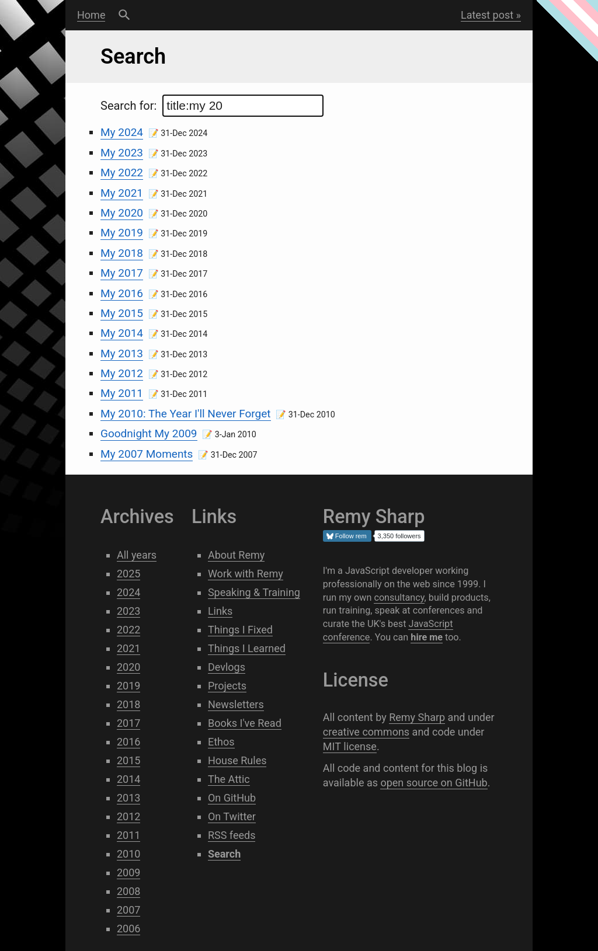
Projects (227, 686)
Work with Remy (245, 573)
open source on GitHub (433, 782)
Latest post (487, 15)
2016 (128, 742)
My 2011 (121, 393)
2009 (128, 872)
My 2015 (121, 313)
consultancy (399, 597)
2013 (128, 798)
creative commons (366, 732)
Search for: (212, 106)
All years (137, 555)
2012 (128, 816)
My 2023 (121, 152)
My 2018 (121, 253)
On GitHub (232, 798)
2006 (128, 928)
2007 (128, 910)
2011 (128, 835)
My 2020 (121, 213)
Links (220, 611)
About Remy (236, 555)
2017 (128, 723)
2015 (128, 760)
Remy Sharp (417, 717)
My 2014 (121, 333)
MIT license (350, 746)
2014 (128, 779)
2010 (128, 854)
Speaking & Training (254, 592)
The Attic (229, 779)
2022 (128, 629)
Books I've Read (244, 723)
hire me (427, 637)
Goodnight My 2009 (148, 433)
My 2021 (121, 193)
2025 (128, 573)
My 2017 (121, 273)
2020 (128, 667)
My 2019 (121, 232)
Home (91, 15)
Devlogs (226, 667)
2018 (128, 704)
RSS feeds (232, 835)
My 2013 (121, 353)
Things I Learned (247, 648)
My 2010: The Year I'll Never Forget (185, 413)
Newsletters (236, 704)
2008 (128, 891)
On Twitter (232, 816)
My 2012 (121, 373)
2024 (128, 592)
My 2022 (121, 172)
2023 (128, 611)
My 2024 (121, 132)
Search (124, 15)
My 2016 (121, 293)
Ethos (221, 742)
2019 (128, 686)
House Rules (237, 760)
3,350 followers (399, 535)
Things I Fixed (240, 629)
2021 (128, 648)
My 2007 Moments (146, 454)
